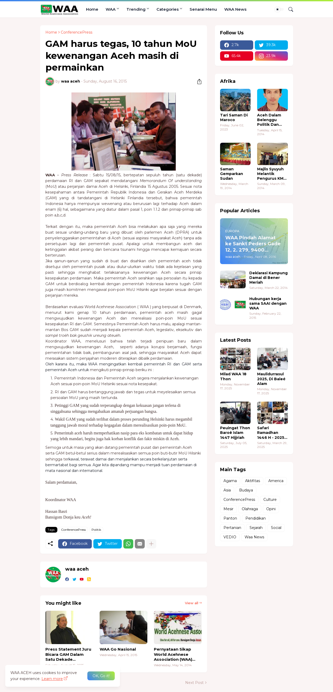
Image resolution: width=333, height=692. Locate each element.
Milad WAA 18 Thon (233, 376)
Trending (136, 9)
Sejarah (256, 527)
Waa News (254, 537)
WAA (111, 9)
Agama (230, 480)
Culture (270, 499)
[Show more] (151, 543)
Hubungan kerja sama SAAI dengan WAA (268, 303)
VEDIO (229, 537)
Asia (227, 490)
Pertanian (232, 527)
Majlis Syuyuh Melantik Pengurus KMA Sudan (271, 174)
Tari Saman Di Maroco (234, 117)
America (275, 480)
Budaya (246, 490)
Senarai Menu (203, 9)
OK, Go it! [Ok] (101, 676)
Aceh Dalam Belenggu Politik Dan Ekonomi (269, 120)
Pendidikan (255, 518)
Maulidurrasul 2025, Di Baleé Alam (271, 379)
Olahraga (250, 509)
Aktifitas (252, 480)
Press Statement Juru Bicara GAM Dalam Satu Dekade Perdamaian (68, 654)
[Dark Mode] (279, 9)
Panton (230, 518)
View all (191, 603)
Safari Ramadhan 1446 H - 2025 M (270, 433)
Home (92, 9)
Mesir (228, 509)
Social (276, 527)
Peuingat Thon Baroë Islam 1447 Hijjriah (235, 433)
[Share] (197, 81)
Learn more (52, 678)
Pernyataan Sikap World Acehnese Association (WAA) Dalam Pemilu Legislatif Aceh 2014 (175, 654)
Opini (271, 509)
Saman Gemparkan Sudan (231, 174)
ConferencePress (76, 32)
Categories (167, 9)
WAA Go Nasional (118, 649)
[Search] (288, 9)
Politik (96, 530)
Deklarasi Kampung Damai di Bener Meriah (268, 278)
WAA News (235, 9)
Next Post (194, 682)
